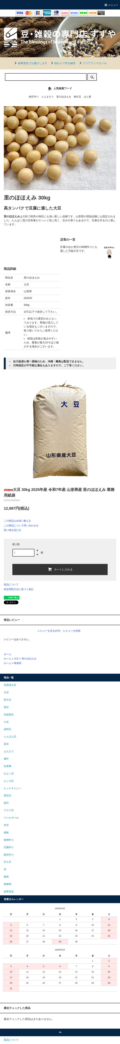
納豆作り (34, 96)
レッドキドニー (12, 788)
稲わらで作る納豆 (63, 63)
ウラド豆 (9, 810)
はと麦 (87, 96)
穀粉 (6, 876)
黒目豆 (7, 795)
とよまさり (47, 96)
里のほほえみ (63, 96)
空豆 (6, 825)
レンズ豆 (9, 781)
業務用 (17, 663)
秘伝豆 (77, 96)
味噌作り (9, 840)
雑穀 (6, 832)
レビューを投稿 (71, 630)
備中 (6, 758)
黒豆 (6, 707)
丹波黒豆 (9, 714)
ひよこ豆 (9, 773)
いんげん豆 (10, 736)
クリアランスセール (92, 63)
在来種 (7, 766)
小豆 (6, 722)
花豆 (6, 744)
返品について (11, 584)
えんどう (9, 751)
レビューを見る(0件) (49, 630)
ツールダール (11, 817)
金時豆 (7, 729)
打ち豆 (7, 862)
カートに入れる (60, 569)
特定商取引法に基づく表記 (18, 589)
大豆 (16, 658)
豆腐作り (9, 847)
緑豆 (6, 803)
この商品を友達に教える (17, 520)
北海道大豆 (10, 685)
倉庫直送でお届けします (30, 63)
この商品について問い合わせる (21, 525)
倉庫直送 (9, 891)
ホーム (7, 654)
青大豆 (7, 700)
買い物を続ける (12, 530)
